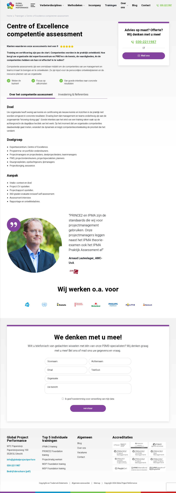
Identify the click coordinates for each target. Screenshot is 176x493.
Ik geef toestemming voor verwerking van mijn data (89, 399)
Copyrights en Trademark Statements (53, 483)
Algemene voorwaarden (81, 483)
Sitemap (97, 483)
